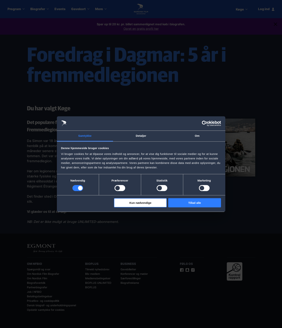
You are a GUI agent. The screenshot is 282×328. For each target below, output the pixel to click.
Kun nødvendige (140, 202)
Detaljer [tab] (141, 135)
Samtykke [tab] (85, 135)
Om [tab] (197, 135)
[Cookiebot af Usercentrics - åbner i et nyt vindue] (204, 123)
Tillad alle (194, 202)
